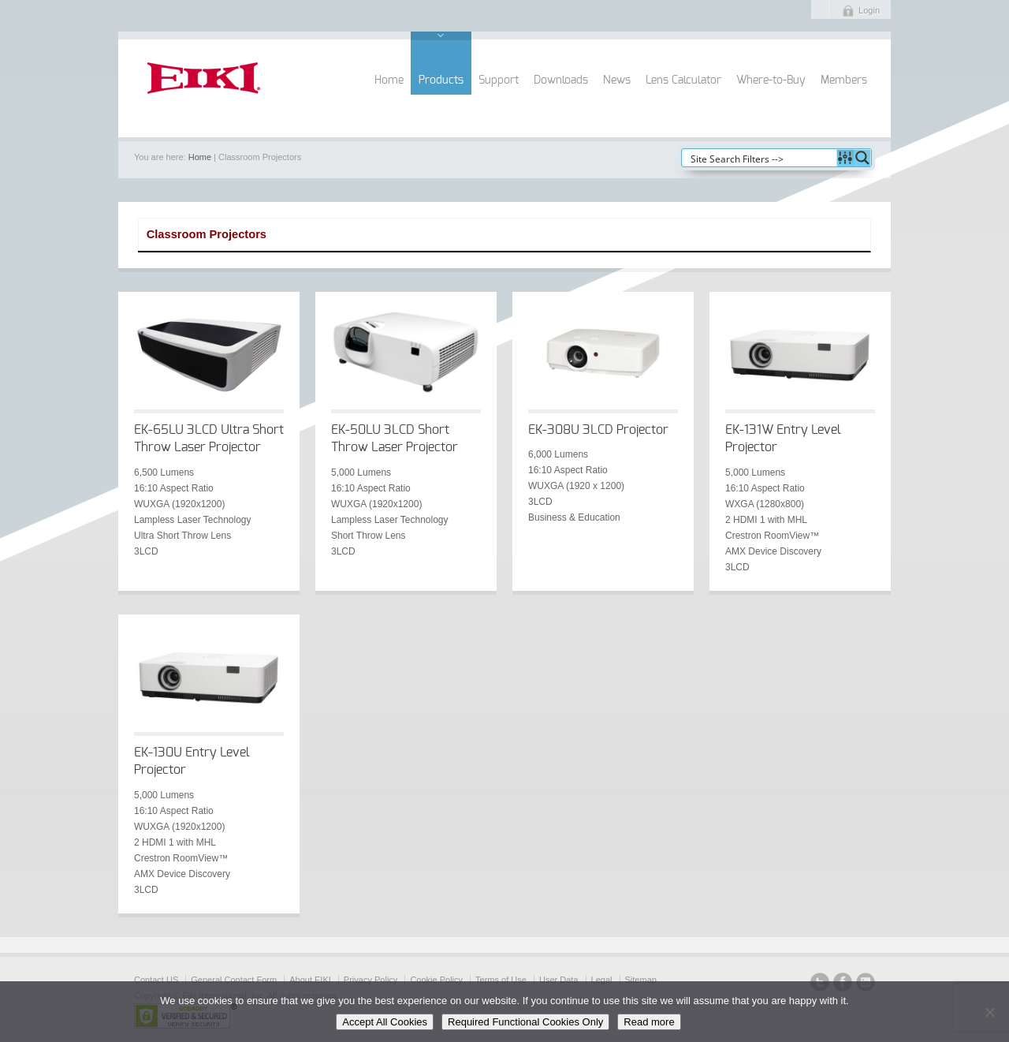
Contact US (156, 979)
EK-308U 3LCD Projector (598, 430)
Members (844, 80)
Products (441, 80)
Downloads (561, 80)
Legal (601, 979)
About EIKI (310, 979)
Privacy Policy (370, 979)
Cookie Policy (436, 979)
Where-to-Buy (771, 80)
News (617, 80)
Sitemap (641, 979)
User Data (559, 979)
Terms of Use (501, 979)
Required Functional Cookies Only (525, 1022)
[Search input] (760, 157)
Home (389, 80)
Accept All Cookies (384, 1022)
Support (498, 80)
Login (869, 10)
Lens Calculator (683, 80)
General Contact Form (234, 979)
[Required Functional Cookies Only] (989, 1012)
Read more (649, 1022)
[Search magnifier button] (862, 157)
